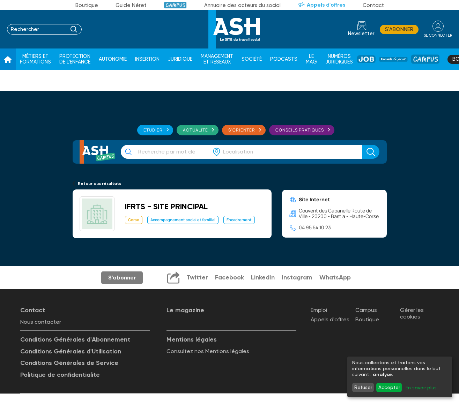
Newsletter (361, 34)
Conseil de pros (393, 59)
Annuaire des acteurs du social (242, 5)
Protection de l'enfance (74, 59)
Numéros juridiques (339, 59)
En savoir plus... (423, 387)
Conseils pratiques (299, 130)
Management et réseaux (217, 59)
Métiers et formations (35, 59)
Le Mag (311, 59)
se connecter (438, 35)
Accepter (389, 387)
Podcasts (283, 59)
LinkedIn (263, 277)
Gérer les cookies (412, 313)
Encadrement (239, 219)
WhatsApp (335, 277)
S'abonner (399, 29)
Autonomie (113, 59)
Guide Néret (131, 5)
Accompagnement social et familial (182, 219)
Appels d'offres (326, 5)
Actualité (195, 130)
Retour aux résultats (99, 183)
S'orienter (241, 130)
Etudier (153, 130)
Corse (133, 219)
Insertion (147, 59)
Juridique (180, 59)
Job (366, 59)
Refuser (363, 387)
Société (252, 59)
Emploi (319, 310)
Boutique (86, 5)
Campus (175, 5)
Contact (373, 5)
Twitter (197, 277)
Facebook (229, 277)
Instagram (297, 277)
